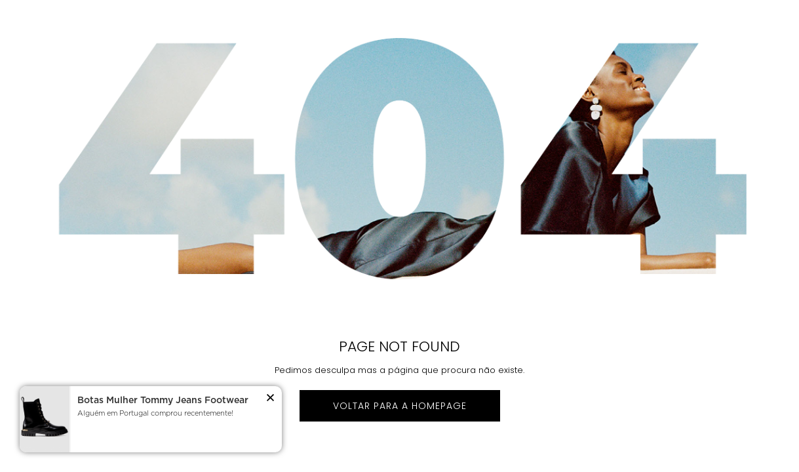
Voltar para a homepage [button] (400, 405)
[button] (270, 399)
